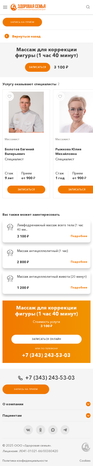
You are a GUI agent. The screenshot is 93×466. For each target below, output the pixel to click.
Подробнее (79, 236)
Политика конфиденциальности (25, 460)
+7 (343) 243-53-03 (46, 355)
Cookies (85, 460)
